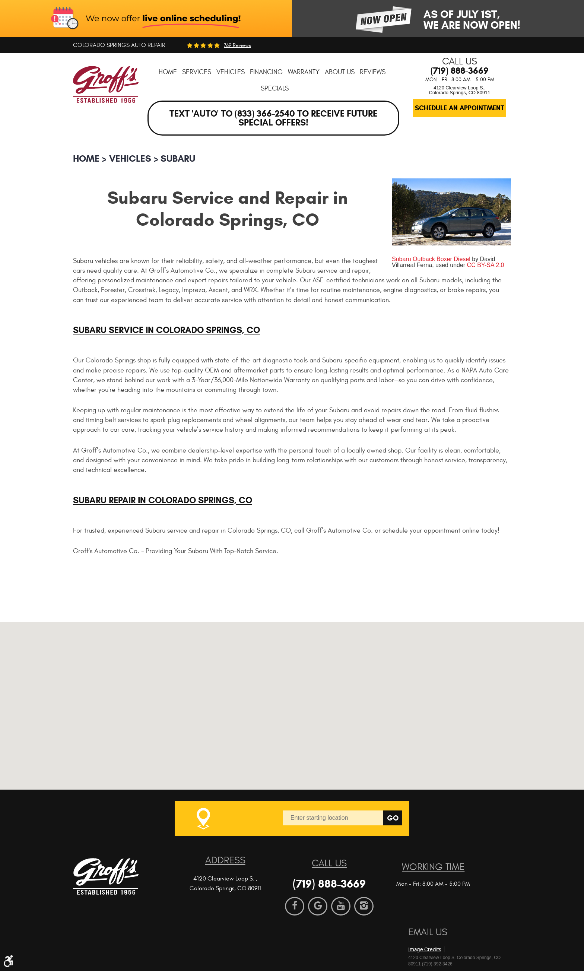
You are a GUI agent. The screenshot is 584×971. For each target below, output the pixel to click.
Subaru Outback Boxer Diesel (431, 259)
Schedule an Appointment (459, 108)
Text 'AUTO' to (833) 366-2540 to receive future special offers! (273, 118)
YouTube (340, 906)
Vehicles (230, 72)
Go (393, 818)
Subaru (178, 158)
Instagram (364, 906)
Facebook (294, 906)
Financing (266, 72)
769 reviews (237, 45)
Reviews (372, 72)
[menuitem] (168, 72)
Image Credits (424, 949)
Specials (275, 88)
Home (168, 72)
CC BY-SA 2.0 (485, 265)
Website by (451, 937)
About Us (340, 72)
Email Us (427, 932)
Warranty (304, 72)
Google (317, 906)
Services (196, 72)
